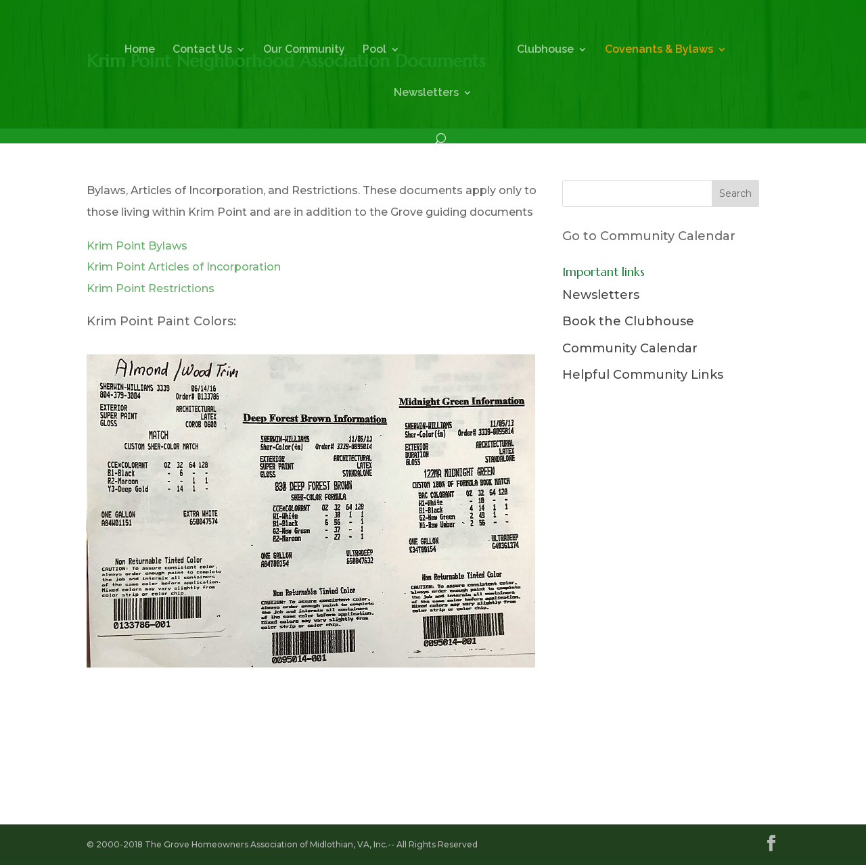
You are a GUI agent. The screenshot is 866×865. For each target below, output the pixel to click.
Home (139, 50)
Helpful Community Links (642, 374)
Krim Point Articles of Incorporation (184, 266)
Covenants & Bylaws (659, 50)
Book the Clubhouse (628, 321)
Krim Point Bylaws (137, 245)
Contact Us (202, 50)
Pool (374, 50)
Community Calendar (630, 348)
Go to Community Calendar (648, 236)
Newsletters (426, 93)
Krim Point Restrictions (150, 288)
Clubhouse (545, 50)
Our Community (304, 50)
